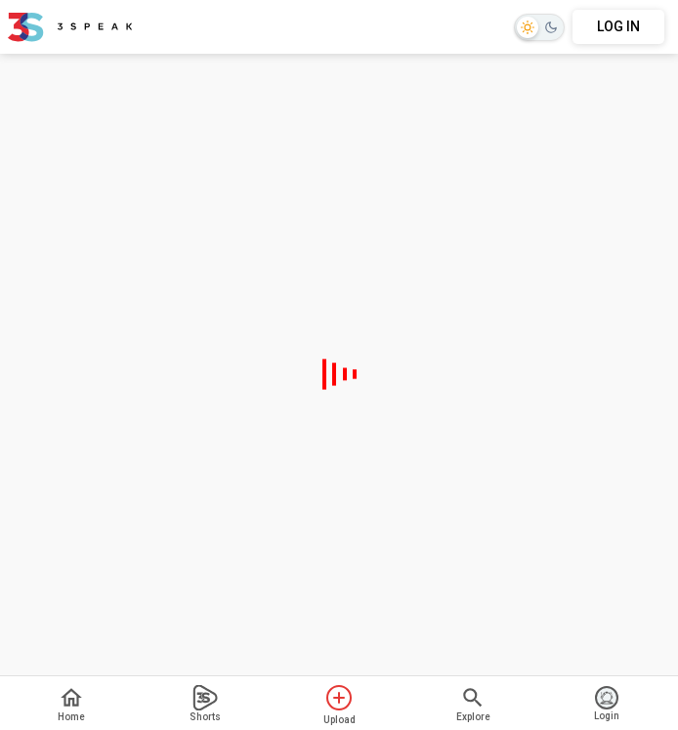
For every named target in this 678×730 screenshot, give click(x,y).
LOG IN (618, 26)
